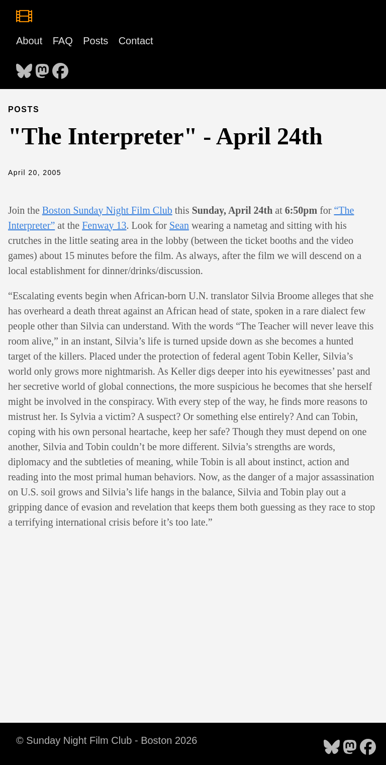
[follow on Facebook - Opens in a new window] (60, 68)
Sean (179, 225)
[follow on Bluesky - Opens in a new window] (24, 68)
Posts (95, 40)
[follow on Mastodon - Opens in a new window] (42, 68)
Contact (136, 40)
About (29, 40)
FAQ (63, 40)
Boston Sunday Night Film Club (107, 210)
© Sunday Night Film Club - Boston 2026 (106, 740)
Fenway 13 (104, 225)
